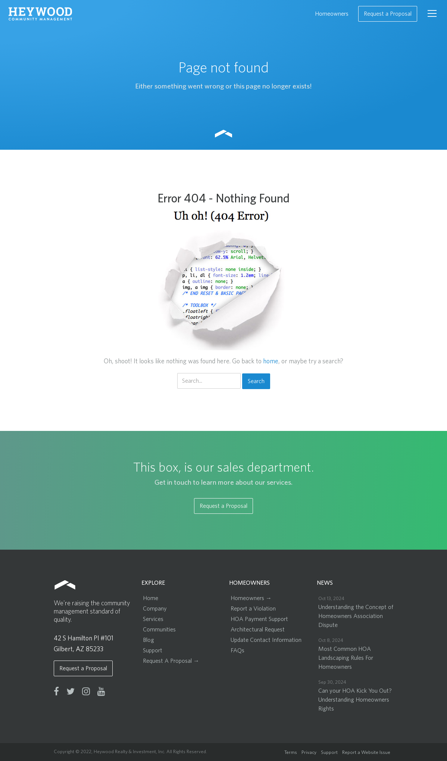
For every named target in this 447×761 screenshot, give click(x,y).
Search (256, 381)
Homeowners (331, 14)
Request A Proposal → (171, 661)
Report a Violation (253, 609)
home (270, 361)
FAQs (237, 650)
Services (153, 619)
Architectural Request (258, 630)
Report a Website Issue (366, 752)
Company (155, 609)
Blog (148, 640)
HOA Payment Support (259, 619)
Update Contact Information (266, 640)
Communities (159, 630)
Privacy (308, 752)
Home (150, 598)
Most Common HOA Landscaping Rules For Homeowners (345, 658)
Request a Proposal (388, 14)
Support (152, 650)
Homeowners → (251, 598)
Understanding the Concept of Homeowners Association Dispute (355, 616)
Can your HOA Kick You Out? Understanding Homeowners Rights (355, 700)
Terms (290, 752)
